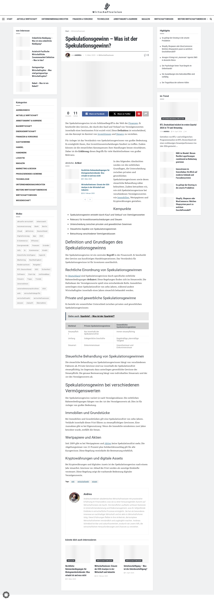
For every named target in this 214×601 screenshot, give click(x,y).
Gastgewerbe (23, 142)
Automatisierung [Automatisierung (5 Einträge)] (24, 226)
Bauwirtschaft (24, 126)
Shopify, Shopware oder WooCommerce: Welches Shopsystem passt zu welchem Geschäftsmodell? (177, 49)
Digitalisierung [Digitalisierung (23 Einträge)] (23, 236)
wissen (94, 482)
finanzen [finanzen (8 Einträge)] (35, 245)
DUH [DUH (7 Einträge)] (41, 236)
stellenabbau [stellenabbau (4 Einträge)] (44, 274)
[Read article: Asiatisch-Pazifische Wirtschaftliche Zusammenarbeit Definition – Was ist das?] (23, 55)
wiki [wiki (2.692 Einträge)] (19, 293)
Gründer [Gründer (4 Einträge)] (46, 245)
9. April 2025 (129, 573)
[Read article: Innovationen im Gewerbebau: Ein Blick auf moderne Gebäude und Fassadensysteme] (167, 173)
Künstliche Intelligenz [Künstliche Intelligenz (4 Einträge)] (26, 255)
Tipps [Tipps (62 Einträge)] (29, 279)
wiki (72, 482)
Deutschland (74, 275)
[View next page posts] (90, 199)
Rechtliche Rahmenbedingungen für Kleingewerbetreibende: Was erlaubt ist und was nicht (95, 173)
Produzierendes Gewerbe (29, 174)
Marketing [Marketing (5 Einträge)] (21, 260)
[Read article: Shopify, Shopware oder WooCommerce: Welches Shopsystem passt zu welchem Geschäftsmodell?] (167, 202)
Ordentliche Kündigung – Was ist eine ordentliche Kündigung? (42, 41)
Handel (19, 147)
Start (9, 19)
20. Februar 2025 (88, 193)
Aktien (108, 443)
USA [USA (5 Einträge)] (44, 289)
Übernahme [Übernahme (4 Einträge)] (41, 303)
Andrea (78, 55)
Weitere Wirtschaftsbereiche (192, 19)
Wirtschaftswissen (163, 19)
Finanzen (133, 123)
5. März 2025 (90, 55)
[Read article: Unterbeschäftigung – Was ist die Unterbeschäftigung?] (136, 554)
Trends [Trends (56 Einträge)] (38, 279)
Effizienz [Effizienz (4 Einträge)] (34, 241)
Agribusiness (23, 110)
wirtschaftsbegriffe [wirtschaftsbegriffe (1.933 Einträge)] (32, 293)
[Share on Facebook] (95, 114)
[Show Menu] (3, 19)
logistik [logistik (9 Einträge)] (42, 255)
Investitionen (104, 134)
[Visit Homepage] (107, 8)
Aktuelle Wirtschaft (27, 19)
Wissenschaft (23, 200)
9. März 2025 (86, 179)
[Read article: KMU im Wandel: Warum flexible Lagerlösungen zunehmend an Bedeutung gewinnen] (167, 157)
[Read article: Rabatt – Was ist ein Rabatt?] (23, 87)
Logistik (20, 158)
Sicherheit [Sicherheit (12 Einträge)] (46, 269)
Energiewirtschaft (26, 131)
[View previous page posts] (85, 199)
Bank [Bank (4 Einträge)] (37, 226)
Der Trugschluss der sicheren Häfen (175, 82)
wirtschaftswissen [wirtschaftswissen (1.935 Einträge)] (41, 298)
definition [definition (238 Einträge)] (30, 231)
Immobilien (123, 197)
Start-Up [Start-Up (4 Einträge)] (31, 274)
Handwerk (21, 153)
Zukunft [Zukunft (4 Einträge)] (30, 303)
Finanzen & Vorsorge (83, 19)
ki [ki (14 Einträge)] (25, 250)
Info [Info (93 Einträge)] (19, 250)
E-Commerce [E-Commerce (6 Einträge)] (22, 241)
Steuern (120, 134)
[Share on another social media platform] (146, 114)
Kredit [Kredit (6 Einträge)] (44, 250)
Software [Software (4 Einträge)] (21, 274)
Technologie (103, 19)
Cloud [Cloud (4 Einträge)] (19, 231)
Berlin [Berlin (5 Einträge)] (44, 226)
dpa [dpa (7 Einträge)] (34, 236)
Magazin (146, 19)
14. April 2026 (176, 131)
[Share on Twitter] (122, 114)
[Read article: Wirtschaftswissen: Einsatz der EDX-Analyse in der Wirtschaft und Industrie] (72, 188)
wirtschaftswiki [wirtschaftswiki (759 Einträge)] (23, 298)
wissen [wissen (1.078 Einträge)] (20, 303)
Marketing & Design (26, 168)
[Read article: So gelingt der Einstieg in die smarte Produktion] (167, 189)
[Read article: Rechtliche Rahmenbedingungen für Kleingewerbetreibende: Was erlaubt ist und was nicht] (72, 174)
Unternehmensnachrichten (55, 19)
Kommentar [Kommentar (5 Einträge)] (34, 250)
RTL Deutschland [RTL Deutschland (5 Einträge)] (24, 269)
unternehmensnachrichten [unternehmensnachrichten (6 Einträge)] (28, 289)
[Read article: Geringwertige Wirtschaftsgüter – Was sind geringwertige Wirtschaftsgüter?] (23, 71)
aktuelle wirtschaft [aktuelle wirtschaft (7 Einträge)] (25, 222)
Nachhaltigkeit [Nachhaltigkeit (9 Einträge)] (35, 260)
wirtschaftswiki (83, 482)
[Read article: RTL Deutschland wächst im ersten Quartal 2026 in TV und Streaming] (179, 111)
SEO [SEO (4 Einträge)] (36, 269)
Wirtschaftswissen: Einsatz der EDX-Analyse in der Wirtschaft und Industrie (95, 187)
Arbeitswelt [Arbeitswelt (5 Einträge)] (41, 222)
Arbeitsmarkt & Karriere (125, 19)
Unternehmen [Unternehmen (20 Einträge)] (22, 284)
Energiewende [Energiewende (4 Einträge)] (23, 245)
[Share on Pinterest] (139, 114)
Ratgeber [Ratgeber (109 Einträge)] (37, 265)
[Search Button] (211, 19)
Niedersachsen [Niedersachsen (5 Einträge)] (23, 265)
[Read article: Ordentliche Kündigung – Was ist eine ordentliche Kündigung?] (23, 42)
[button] (6, 595)
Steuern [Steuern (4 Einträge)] (20, 279)
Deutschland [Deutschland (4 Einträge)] (42, 231)
